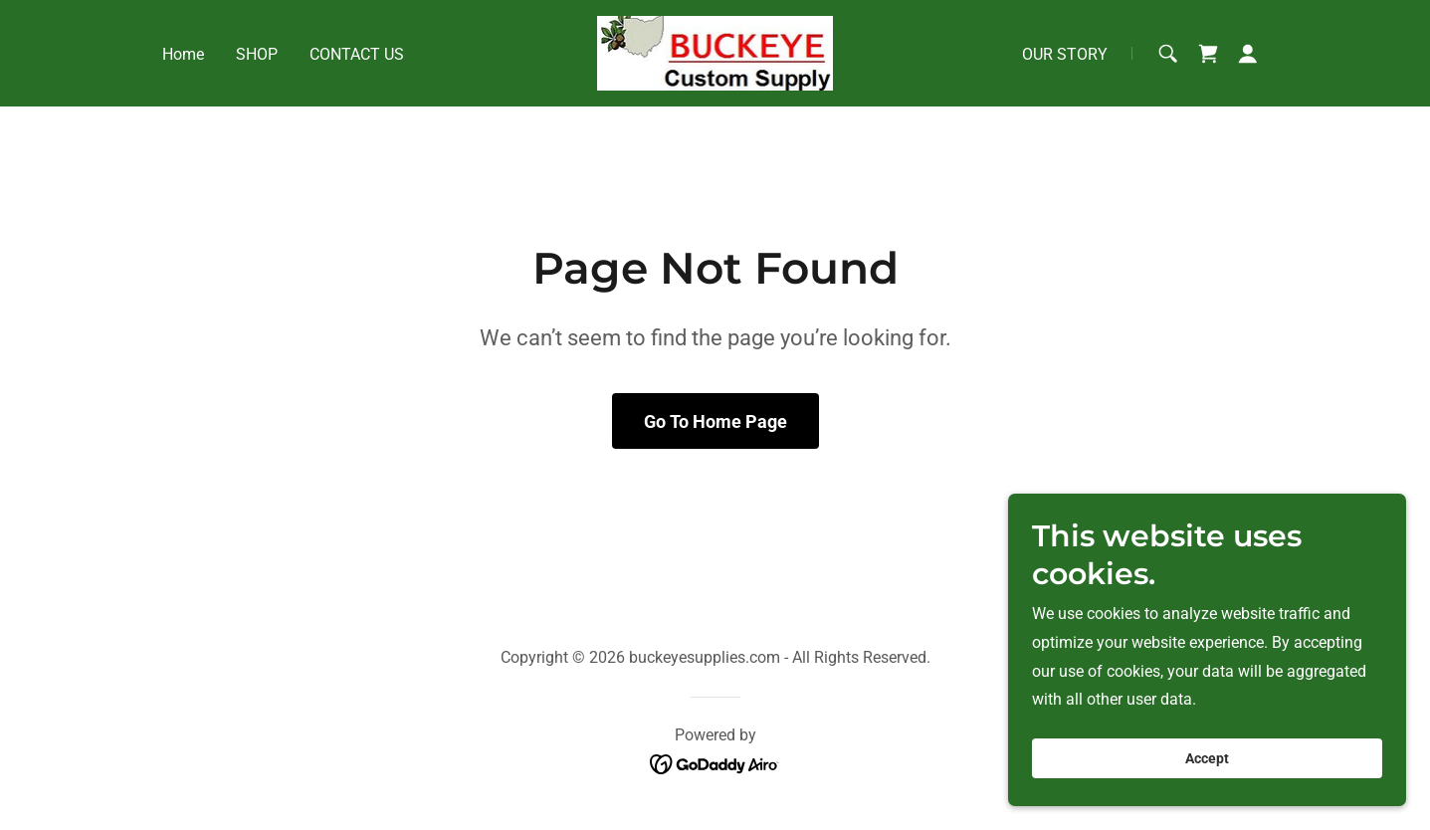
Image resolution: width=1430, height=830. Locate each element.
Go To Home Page (715, 421)
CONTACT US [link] (356, 54)
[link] (715, 52)
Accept (1207, 758)
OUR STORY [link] (1065, 54)
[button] (1248, 54)
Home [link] (183, 54)
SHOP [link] (257, 54)
